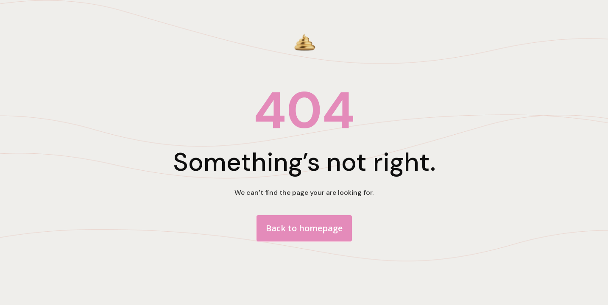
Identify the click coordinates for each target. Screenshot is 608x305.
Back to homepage (304, 228)
